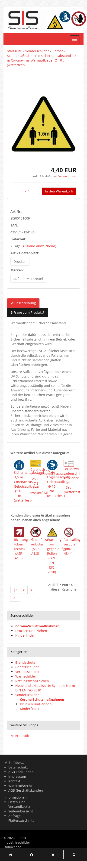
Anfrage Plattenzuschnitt (21, 818)
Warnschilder (25, 676)
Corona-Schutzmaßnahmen (37, 626)
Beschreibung (23, 303)
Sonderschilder (27, 695)
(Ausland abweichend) (39, 246)
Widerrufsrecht (20, 786)
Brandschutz (25, 662)
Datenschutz (18, 767)
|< (15, 590)
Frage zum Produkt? (27, 312)
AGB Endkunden (21, 772)
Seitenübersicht (20, 811)
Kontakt (14, 781)
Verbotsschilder (27, 671)
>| (15, 597)
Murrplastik (20, 736)
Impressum (17, 776)
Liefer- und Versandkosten (19, 804)
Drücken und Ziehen (31, 631)
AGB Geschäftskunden (25, 790)
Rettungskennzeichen (32, 681)
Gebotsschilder (27, 667)
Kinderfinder (25, 635)
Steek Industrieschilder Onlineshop (16, 842)
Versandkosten (67, 176)
